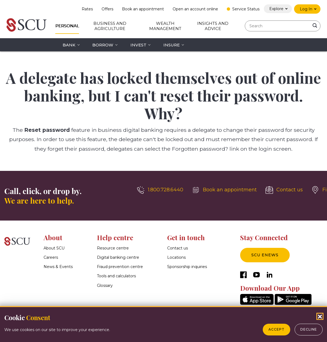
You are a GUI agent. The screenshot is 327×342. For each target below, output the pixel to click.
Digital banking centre (118, 257)
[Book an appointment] (224, 190)
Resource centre (113, 248)
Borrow (102, 44)
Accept (276, 329)
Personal (67, 25)
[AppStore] (257, 303)
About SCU (54, 248)
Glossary (105, 285)
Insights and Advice (212, 26)
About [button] (53, 237)
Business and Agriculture (109, 26)
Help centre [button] (115, 237)
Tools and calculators (116, 276)
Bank (69, 44)
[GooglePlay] (293, 303)
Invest (138, 44)
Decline (308, 329)
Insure (171, 44)
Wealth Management (165, 26)
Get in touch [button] (186, 237)
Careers (51, 257)
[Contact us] (284, 190)
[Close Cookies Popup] (320, 316)
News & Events (58, 266)
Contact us (177, 248)
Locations (176, 257)
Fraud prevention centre (120, 266)
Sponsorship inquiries (187, 266)
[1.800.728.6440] (160, 190)
